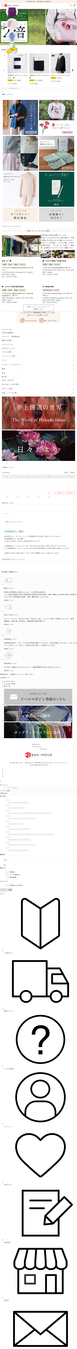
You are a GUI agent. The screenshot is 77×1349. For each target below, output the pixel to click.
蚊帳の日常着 (7, 340)
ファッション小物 (8, 356)
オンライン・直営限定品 (11, 336)
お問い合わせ (29, 762)
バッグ (4, 360)
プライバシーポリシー (60, 762)
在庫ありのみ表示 (16, 885)
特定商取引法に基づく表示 (43, 762)
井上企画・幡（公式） (17, 762)
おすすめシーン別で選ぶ (11, 384)
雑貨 (3, 369)
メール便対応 (15, 875)
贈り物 (4, 377)
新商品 (12, 872)
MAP (69, 268)
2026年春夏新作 (8, 333)
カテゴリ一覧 (7, 329)
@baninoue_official (18, 559)
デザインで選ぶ (7, 388)
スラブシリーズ (7, 344)
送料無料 (13, 877)
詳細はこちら (38, 308)
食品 (3, 373)
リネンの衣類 (7, 352)
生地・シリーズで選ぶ (10, 393)
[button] (4, 70)
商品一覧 (7, 686)
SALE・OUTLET (8, 380)
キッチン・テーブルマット (11, 364)
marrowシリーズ (8, 348)
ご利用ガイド (5, 678)
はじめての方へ (9, 681)
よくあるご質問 (9, 684)
